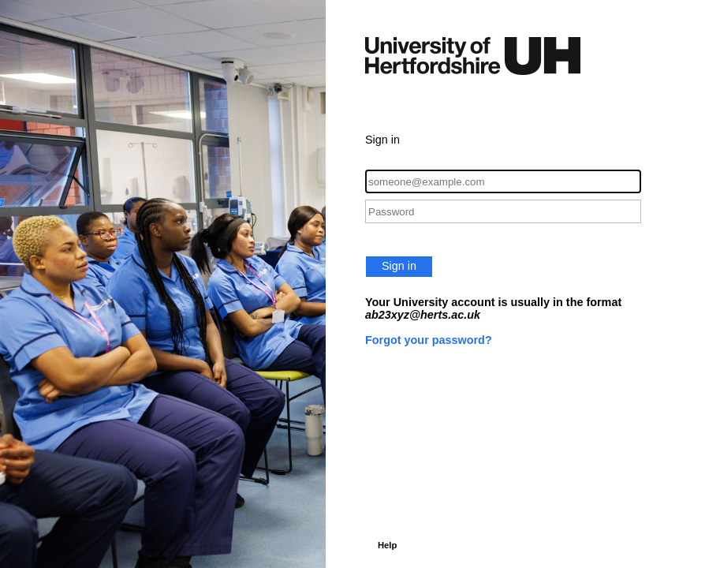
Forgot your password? (428, 340)
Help (387, 545)
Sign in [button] (399, 266)
